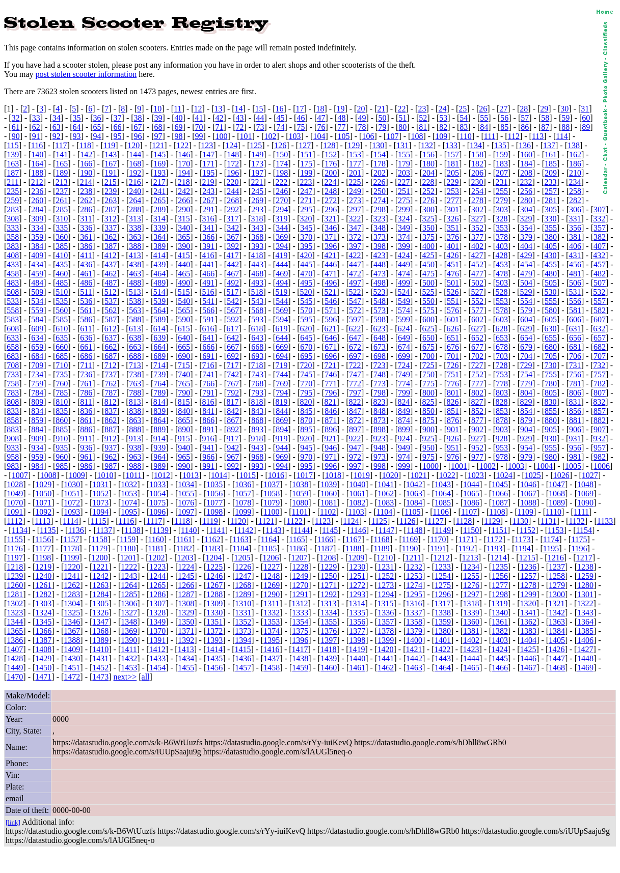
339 (159, 227)
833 (13, 411)
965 (184, 457)
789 (159, 392)
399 (404, 246)
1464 (443, 667)
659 (37, 347)
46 (300, 118)
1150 (471, 530)
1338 (443, 612)
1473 (100, 676)
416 (208, 255)
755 (551, 374)
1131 (548, 521)
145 (159, 154)
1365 (15, 631)
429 (526, 255)
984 (37, 466)
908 (13, 438)
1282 (43, 594)
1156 (43, 539)
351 (453, 227)
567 (233, 310)
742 (233, 374)
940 (184, 447)
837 (110, 411)
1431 (100, 658)
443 (257, 264)
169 (159, 163)
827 (477, 402)
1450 (43, 667)
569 (282, 310)
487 (110, 282)
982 (600, 457)
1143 (273, 530)
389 (159, 246)
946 (331, 447)
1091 (15, 512)
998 (379, 466)
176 (331, 163)
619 (282, 328)
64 (77, 127)
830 (550, 402)
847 (355, 411)
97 (158, 136)
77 (341, 127)
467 (233, 273)
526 (452, 292)
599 (404, 319)
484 (37, 282)
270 (282, 200)
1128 (464, 521)
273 (355, 200)
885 (62, 429)
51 (402, 118)
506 (575, 282)
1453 (129, 667)
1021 (419, 475)
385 (62, 246)
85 (504, 127)
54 (464, 118)
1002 (487, 466)
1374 (271, 631)
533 (13, 301)
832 (599, 402)
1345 (43, 621)
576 (453, 310)
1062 (386, 493)
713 (135, 365)
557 (600, 301)
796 (331, 392)
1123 (323, 521)
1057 (243, 493)
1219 (43, 566)
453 (502, 264)
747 (355, 374)
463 (135, 273)
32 (16, 118)
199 (306, 172)
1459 (300, 667)
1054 (157, 493)
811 (86, 402)
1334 (328, 612)
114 (562, 136)
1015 (247, 475)
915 (184, 438)
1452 (100, 667)
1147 (386, 530)
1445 (500, 658)
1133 (605, 521)
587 (110, 319)
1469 (585, 667)
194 (184, 172)
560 (62, 310)
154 (379, 154)
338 (135, 227)
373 (379, 237)
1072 (72, 502)
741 (208, 374)
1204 (213, 557)
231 (501, 182)
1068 (557, 493)
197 (257, 172)
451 (453, 264)
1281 (15, 594)
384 (37, 246)
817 (233, 402)
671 (331, 347)
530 (550, 292)
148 (233, 154)
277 (453, 200)
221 (257, 182)
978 (502, 457)
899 (404, 429)
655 (551, 337)
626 (452, 328)
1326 (100, 612)
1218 (15, 566)
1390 (129, 640)
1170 (438, 539)
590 (184, 319)
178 (379, 163)
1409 (72, 649)
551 (453, 301)
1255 (471, 576)
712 (110, 365)
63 (56, 127)
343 (257, 227)
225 (355, 182)
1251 (357, 576)
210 (575, 172)
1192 (466, 548)
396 (331, 246)
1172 (494, 539)
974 (404, 457)
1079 (271, 502)
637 (110, 337)
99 (199, 136)
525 (428, 292)
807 (600, 392)
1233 (443, 566)
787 (110, 392)
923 (379, 438)
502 (477, 282)
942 (233, 447)
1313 (328, 603)
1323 (15, 612)
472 (355, 273)
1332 (271, 612)
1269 (271, 585)
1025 (533, 475)
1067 (528, 493)
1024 (504, 475)
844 (282, 411)
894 (282, 429)
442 (233, 264)
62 (36, 127)
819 (282, 402)
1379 (414, 631)
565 (184, 310)
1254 (443, 576)
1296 (443, 594)
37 (118, 118)
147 (208, 154)
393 (257, 246)
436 (86, 264)
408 (13, 255)
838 (135, 411)
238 (86, 191)
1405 (557, 640)
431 (575, 255)
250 (379, 191)
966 (208, 457)
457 (600, 264)
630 (550, 328)
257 (551, 191)
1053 (129, 493)
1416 (271, 649)
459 (37, 273)
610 (62, 328)
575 (428, 310)
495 (306, 282)
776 (453, 383)
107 (392, 136)
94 (97, 136)
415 (184, 255)
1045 (500, 484)
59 (565, 118)
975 (428, 457)
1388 (72, 640)
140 (37, 154)
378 (502, 237)
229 (452, 182)
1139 (161, 530)
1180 (128, 548)
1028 (15, 484)
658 (13, 347)
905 (551, 429)
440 (184, 264)
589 (159, 319)
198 (282, 172)
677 (477, 347)
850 (428, 411)
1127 (435, 521)
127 (305, 145)
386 (86, 246)
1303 (43, 603)
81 (423, 127)
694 (282, 356)
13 (218, 108)
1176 (14, 548)
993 (257, 466)
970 (306, 457)
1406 (585, 640)
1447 (557, 658)
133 (451, 145)
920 (306, 438)
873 (379, 420)
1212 (442, 557)
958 (13, 457)
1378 (386, 631)
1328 (157, 612)
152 (331, 154)
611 (86, 328)
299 (404, 209)
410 (62, 255)
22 (401, 108)
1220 (72, 566)
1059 (300, 493)
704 (526, 356)
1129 (492, 521)
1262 (72, 585)
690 (184, 356)
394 (282, 246)
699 (404, 356)
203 (404, 172)
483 (13, 282)
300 (428, 209)
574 (404, 310)
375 (428, 237)
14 (239, 108)
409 (37, 255)
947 (355, 447)
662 (110, 347)
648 (379, 337)
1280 (585, 585)
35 (77, 118)
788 (135, 392)
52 (423, 118)
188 (37, 172)
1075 (157, 502)
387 (110, 246)
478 (502, 273)
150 (282, 154)
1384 (557, 631)
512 (110, 292)
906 (575, 429)
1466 (500, 667)
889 (159, 429)
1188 (353, 548)
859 (37, 420)
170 (184, 163)
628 (501, 328)
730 (550, 365)
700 (428, 356)
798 (379, 392)
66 (118, 127)
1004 (544, 466)
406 (575, 246)
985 (62, 466)
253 (453, 191)
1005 (573, 466)
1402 (471, 640)
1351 (214, 621)
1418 (328, 649)
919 (282, 438)
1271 (328, 585)
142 (86, 154)
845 (306, 411)
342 (233, 227)
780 (551, 383)
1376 (328, 631)
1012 (162, 475)
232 (526, 182)
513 (135, 292)
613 (135, 328)
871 (331, 420)
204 (428, 172)
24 (442, 108)
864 (159, 420)
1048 (585, 484)
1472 (72, 676)
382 (600, 237)
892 (233, 429)
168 (135, 163)
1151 (499, 530)
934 (37, 447)
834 (37, 411)
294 (282, 209)
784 (37, 392)
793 (257, 392)
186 (575, 163)
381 (575, 237)
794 (282, 392)
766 (208, 383)
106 (368, 136)
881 (575, 420)
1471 (43, 676)
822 (355, 402)
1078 (243, 502)
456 (575, 264)
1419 (357, 649)
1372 (214, 631)
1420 (386, 649)
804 (526, 392)
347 (355, 227)
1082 (357, 502)
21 (381, 108)
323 (379, 218)
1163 (240, 539)
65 (97, 127)
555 (551, 301)
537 (110, 301)
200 (331, 172)
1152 (527, 530)
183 (502, 163)
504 (526, 282)
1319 (499, 603)
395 (306, 246)
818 (257, 402)
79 (382, 127)
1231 (386, 566)
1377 (357, 631)
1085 (443, 502)
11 (177, 108)
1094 (100, 512)
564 (159, 310)
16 (280, 108)
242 (184, 191)
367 (233, 237)
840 (184, 411)
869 (282, 420)
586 (86, 319)
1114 (70, 521)
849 (404, 411)
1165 (297, 539)
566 (208, 310)
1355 (328, 621)
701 (453, 356)
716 (208, 365)
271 (306, 200)
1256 (500, 576)
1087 (500, 502)
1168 (381, 539)
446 (331, 264)
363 (135, 237)
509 (37, 292)
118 (85, 145)
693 (257, 356)
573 (379, 310)
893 (257, 429)
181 (453, 163)
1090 (585, 502)
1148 (414, 530)
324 (403, 218)
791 (208, 392)
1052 (100, 493)
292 (233, 209)
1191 (438, 548)
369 (282, 237)
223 (306, 182)
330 (550, 218)
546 (331, 301)
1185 (269, 548)
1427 (585, 649)
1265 (157, 585)
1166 (325, 539)
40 (179, 118)
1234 (471, 566)
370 (306, 237)
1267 (214, 585)
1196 (579, 548)
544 (282, 301)
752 (477, 374)
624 (403, 328)
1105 (412, 512)
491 (208, 282)
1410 (100, 649)
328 (501, 218)
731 (575, 365)
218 (184, 182)
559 (37, 310)
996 (331, 466)
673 (379, 347)
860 (62, 420)
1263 (100, 585)
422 (355, 255)
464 (159, 273)
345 (306, 227)
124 (231, 145)
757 (600, 374)
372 (355, 237)
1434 (186, 658)
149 (257, 154)
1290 (271, 594)
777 (477, 383)
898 (379, 429)
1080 (300, 502)
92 (56, 136)
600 (428, 319)
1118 (182, 521)
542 (233, 301)
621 (331, 328)
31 (585, 108)
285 (62, 209)
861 (86, 420)
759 (37, 383)
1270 (300, 585)
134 (476, 145)
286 (86, 209)
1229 (328, 566)
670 (306, 347)
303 (502, 209)
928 (501, 438)
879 (526, 420)
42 (219, 118)
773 (379, 383)
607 (600, 319)
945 (306, 447)
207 (502, 172)
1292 (328, 594)
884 (37, 429)
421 (331, 255)
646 (331, 337)
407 (600, 246)
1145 (330, 530)
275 (404, 200)
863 (135, 420)
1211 (413, 557)
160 (526, 154)
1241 (72, 576)
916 (208, 438)
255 (502, 191)
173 (257, 163)
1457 (243, 667)
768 (257, 383)
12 (198, 108)
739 (159, 374)
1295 (414, 594)
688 (135, 356)
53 (443, 118)
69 (179, 127)
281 (551, 200)
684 (37, 356)
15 (259, 108)
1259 (585, 576)
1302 (15, 603)
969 (282, 457)
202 (379, 172)
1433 (157, 658)
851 (453, 411)
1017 (304, 475)
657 (600, 337)
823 (379, 402)
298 (379, 209)
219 (208, 182)
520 (306, 292)
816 (208, 402)
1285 (129, 594)
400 (428, 246)
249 (355, 191)
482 (600, 273)
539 (159, 301)
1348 (129, 621)
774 (404, 383)
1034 (186, 484)
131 (402, 145)
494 (282, 282)
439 (159, 264)
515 (184, 292)
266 (184, 200)
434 (37, 264)
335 (62, 227)
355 (551, 227)
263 (110, 200)
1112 (14, 521)
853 (502, 411)
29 (544, 108)
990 (184, 466)
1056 (214, 493)
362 (110, 237)
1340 (500, 612)
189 (62, 172)
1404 (528, 640)
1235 (500, 566)
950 (428, 447)
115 (12, 145)
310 (62, 218)
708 (13, 365)
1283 (72, 594)
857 (600, 411)
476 (453, 273)
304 (526, 209)
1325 (72, 612)
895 (306, 429)
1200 (100, 557)
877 (477, 420)
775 (428, 383)
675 (428, 347)
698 (379, 356)
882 (600, 420)
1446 (528, 658)
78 (362, 127)
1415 (243, 649)
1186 (297, 548)
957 (600, 447)
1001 (459, 466)
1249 (300, 576)
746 (331, 374)
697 (355, 356)
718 (257, 365)
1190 (410, 548)
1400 (414, 640)
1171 (466, 539)
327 (477, 218)
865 (184, 420)
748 (379, 374)
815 (184, 402)
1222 (129, 566)
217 (159, 182)
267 (208, 200)
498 (379, 282)
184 (526, 163)
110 (465, 136)
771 (331, 383)
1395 (271, 640)
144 (135, 154)
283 (13, 209)
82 (443, 127)
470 (306, 273)
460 (62, 273)
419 (282, 255)
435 (62, 264)
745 (306, 374)
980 (551, 457)
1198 (43, 557)
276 (428, 200)
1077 (214, 502)
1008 (48, 475)
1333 (300, 612)
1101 (300, 512)
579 (526, 310)
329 (526, 218)
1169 (410, 539)
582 (600, 310)
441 (208, 264)
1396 (300, 640)
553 (502, 301)
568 (257, 310)
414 (159, 255)
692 (233, 356)
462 (110, 273)
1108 (497, 512)
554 (526, 301)
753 (502, 374)
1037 (271, 484)
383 (13, 246)
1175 (579, 539)
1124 (351, 521)
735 (62, 374)
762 (110, 383)
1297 (471, 594)
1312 (300, 603)
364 (159, 237)
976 (453, 457)
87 (545, 127)
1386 (15, 640)
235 (13, 191)
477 (477, 273)
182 (477, 163)
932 (599, 438)
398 (379, 246)
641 (208, 337)
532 (599, 292)
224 (331, 182)
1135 (48, 530)
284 (37, 209)
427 (477, 255)
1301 (585, 594)
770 (306, 383)
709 (37, 365)
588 (135, 319)
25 (463, 108)
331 (575, 218)
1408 (43, 649)
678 (502, 347)
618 (257, 328)
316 (208, 218)
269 (257, 200)
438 (135, 264)
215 (110, 182)
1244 (157, 576)
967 (233, 457)
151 (306, 154)
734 (37, 374)
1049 (15, 493)
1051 (72, 493)
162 (575, 154)
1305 (100, 603)
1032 (129, 484)
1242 (100, 576)
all (146, 676)
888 (135, 429)
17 (299, 108)
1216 (556, 557)
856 (575, 411)
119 (109, 145)
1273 (386, 585)
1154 (583, 530)
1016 (276, 475)
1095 (129, 512)
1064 (443, 493)
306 (575, 209)
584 (37, 319)
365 (184, 237)
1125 (379, 521)
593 (257, 319)
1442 (414, 658)
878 (502, 420)
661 (86, 347)
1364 (585, 621)
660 (62, 347)
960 (62, 457)
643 (257, 337)
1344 (15, 621)
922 (355, 438)
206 (477, 172)
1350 (186, 621)
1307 (157, 603)
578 (502, 310)
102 (270, 136)
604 (526, 319)
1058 (271, 493)
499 (404, 282)
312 (110, 218)
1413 (186, 649)
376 (453, 237)
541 (208, 301)
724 (403, 365)
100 (221, 136)
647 (355, 337)
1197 (14, 557)
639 (159, 337)
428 (501, 255)
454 (526, 264)
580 (551, 310)
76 (321, 127)
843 (257, 411)
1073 (100, 502)
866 (208, 420)
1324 (43, 612)
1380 (443, 631)
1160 (156, 539)
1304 (72, 603)
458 (13, 273)
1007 (20, 475)
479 (526, 273)
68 (158, 127)
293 (257, 209)
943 (257, 447)
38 (138, 118)
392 (233, 246)
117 (61, 145)
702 (477, 356)
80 (402, 127)
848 (379, 411)
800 (428, 392)
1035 (214, 484)
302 (477, 209)
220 (233, 182)
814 (159, 402)
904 (526, 429)
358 (13, 237)
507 (600, 282)
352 (477, 227)
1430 (72, 658)
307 (600, 209)
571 (331, 310)
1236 (528, 566)
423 (379, 255)
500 (428, 282)
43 (239, 118)
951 (453, 447)
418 (257, 255)
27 (503, 108)
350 (428, 227)
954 (526, 447)
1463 (414, 667)
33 (36, 118)
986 (86, 466)
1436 (243, 658)
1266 (186, 585)
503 (502, 282)
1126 (407, 521)
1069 (585, 493)
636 (86, 337)
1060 (328, 493)
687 (110, 356)
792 (233, 392)
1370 (157, 631)
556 (575, 301)
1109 (525, 512)
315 (184, 218)
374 (404, 237)
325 (428, 218)
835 (62, 411)
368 (257, 237)
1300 (557, 594)
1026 (561, 475)
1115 (98, 521)
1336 (386, 612)
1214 (499, 557)
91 (36, 136)
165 (62, 163)
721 (331, 365)
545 (306, 301)
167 (110, 163)
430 (550, 255)
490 (184, 282)
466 (208, 273)
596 (331, 319)
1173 (522, 539)
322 (355, 218)
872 (355, 420)
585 (62, 319)
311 (86, 218)
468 (257, 273)
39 (158, 118)
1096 (157, 512)
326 (452, 218)
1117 (154, 521)
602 (477, 319)
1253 (414, 576)
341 (208, 227)
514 (159, 292)
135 (500, 145)
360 (62, 237)
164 (37, 163)
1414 (214, 649)
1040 (357, 484)
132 (427, 145)
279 (502, 200)
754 (526, 374)
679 (526, 347)
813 (135, 402)
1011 (134, 475)
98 (179, 136)
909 (37, 438)
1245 (186, 576)
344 (282, 227)
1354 (300, 621)
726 (452, 365)
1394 (243, 640)
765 (184, 383)
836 (86, 411)
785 (62, 392)
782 (600, 383)
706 (575, 356)
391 (208, 246)
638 (135, 337)
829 (526, 402)
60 (586, 118)
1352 (243, 621)
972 (355, 457)
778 (502, 383)
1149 (443, 530)
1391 (157, 640)
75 (300, 127)
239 (110, 191)
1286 (157, 594)
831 (575, 402)
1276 (471, 585)
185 (551, 163)
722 (355, 365)
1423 (471, 649)
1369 (129, 631)
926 (452, 438)
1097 (186, 512)
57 (525, 118)
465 (184, 273)
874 (404, 420)
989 (159, 466)
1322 (585, 603)
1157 (71, 539)
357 (600, 227)
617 (233, 328)
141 (62, 154)
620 (306, 328)
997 (355, 466)
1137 (104, 530)
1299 (528, 594)
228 (428, 182)
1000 (430, 466)
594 (282, 319)
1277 (500, 585)
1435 (214, 658)
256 (526, 191)
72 (239, 127)
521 (331, 292)
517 (233, 292)
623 (379, 328)
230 (477, 182)
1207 (299, 557)
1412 (157, 649)
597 (355, 319)
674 (404, 347)
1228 (300, 566)
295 (306, 209)
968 (257, 457)
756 (575, 374)
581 (575, 310)
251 (404, 191)
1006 (602, 466)
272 (331, 200)
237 (62, 191)
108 (417, 136)
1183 (212, 548)
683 (13, 356)
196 (233, 172)
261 (62, 200)
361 (86, 237)
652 (477, 337)
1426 (556, 649)
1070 (15, 502)
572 (355, 310)
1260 (15, 585)
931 (575, 438)
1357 (386, 621)
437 (110, 264)
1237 (557, 566)
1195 (551, 548)
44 (260, 118)
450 (428, 264)
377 (477, 237)
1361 (500, 621)
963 (135, 457)
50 (382, 118)
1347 (100, 621)
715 (184, 365)
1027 (590, 475)
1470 (15, 676)
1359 (443, 621)
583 (13, 319)
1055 (186, 493)
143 (110, 154)
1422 (443, 649)
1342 (557, 612)
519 (282, 292)
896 (331, 429)
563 (135, 310)
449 (404, 264)
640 (184, 337)
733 (13, 374)
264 (135, 200)
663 (135, 347)
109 (441, 136)
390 (184, 246)
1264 (129, 585)
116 (37, 145)
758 (13, 383)
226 (379, 182)
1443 (443, 658)
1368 (100, 631)
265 (159, 200)
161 (551, 154)
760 (62, 383)
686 (86, 356)
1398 (357, 640)
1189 (381, 548)
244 (233, 191)
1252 (386, 576)
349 (404, 227)
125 (256, 145)
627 (477, 328)
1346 (72, 621)
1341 (528, 612)
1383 (528, 631)
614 (159, 328)
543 (257, 301)
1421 (414, 649)
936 (86, 447)
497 (355, 282)
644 (282, 337)
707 (600, 356)
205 (453, 172)
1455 (186, 667)
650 (428, 337)
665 (184, 347)
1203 (185, 557)
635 (62, 337)
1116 (126, 521)
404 (526, 246)
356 (575, 227)
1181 (156, 548)
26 (483, 108)
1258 (557, 576)
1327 (129, 612)
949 (404, 447)
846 (331, 411)
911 (86, 438)
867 (233, 420)
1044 (471, 484)
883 (13, 429)
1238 (585, 566)
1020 (390, 475)
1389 (100, 640)
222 (282, 182)
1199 (71, 557)
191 (110, 172)
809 (37, 402)
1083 (386, 502)
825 (428, 402)
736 (86, 374)
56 (504, 118)
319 (282, 218)
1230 (357, 566)
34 (56, 118)
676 (453, 347)
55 (484, 118)
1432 (129, 658)
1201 (128, 557)
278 (477, 200)
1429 (43, 658)
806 (575, 392)
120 (133, 145)
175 (306, 163)
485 (62, 282)
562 (110, 310)
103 (294, 136)
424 (403, 255)
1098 (214, 512)
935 (62, 447)
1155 (14, 539)
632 (599, 328)
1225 (214, 566)
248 (331, 191)
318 (257, 218)
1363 (557, 621)
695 (306, 356)
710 (62, 365)
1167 (353, 539)
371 (331, 237)
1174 (551, 539)
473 (379, 273)
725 (428, 365)
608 (13, 328)
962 (110, 457)
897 (355, 429)
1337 (414, 612)
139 (13, 154)
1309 (214, 603)
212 (37, 182)
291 (208, 209)
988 (135, 466)
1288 (214, 594)
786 (86, 392)
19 (340, 108)
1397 (328, 640)
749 (404, 374)
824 (403, 402)
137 (549, 145)
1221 (100, 566)
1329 (186, 612)
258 (575, 191)
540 (184, 301)
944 (282, 447)
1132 (576, 521)
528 (501, 292)
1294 (386, 594)
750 (428, 374)
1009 (77, 475)
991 (208, 466)
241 (159, 191)
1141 (217, 530)
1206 (270, 557)
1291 (300, 594)
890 (184, 429)
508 (13, 292)
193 (159, 172)
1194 (522, 548)
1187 (325, 548)
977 (477, 457)
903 (502, 429)
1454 (157, 667)
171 (208, 163)
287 (110, 209)
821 (331, 402)
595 (306, 319)
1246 (214, 576)
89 (586, 127)
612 (110, 328)
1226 (243, 566)
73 (260, 127)
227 (403, 182)
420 (306, 255)
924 (403, 438)
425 (428, 255)
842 (233, 411)
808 (13, 402)
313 (135, 218)
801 (453, 392)
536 (86, 301)
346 (331, 227)
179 (404, 163)
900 (428, 429)
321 (331, 218)
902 (477, 429)
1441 (386, 658)
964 (159, 457)
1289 (243, 594)
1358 (414, 621)
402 (477, 246)
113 (538, 136)
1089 (557, 502)
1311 (271, 603)
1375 (300, 631)
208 (526, 172)
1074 (129, 502)
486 (86, 282)
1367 (72, 631)
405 (551, 246)
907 (600, 429)
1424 (499, 649)
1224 (186, 566)
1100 (271, 512)
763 (135, 383)
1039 (328, 484)
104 (319, 136)
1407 (15, 649)
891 (208, 429)
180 (428, 163)
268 (233, 200)
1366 (43, 631)
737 (110, 374)
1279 (557, 585)
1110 (553, 512)
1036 (243, 484)
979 (526, 457)
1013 (190, 475)
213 (62, 182)
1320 (528, 603)
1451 (72, 667)
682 (600, 347)
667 (233, 347)
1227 (271, 566)
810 (62, 402)
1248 (271, 576)
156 (428, 154)
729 (526, 365)
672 (355, 347)
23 (422, 108)
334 (37, 227)
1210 (384, 557)
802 (477, 392)
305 (551, 209)
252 (428, 191)
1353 (271, 621)
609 (37, 328)
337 (110, 227)
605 (551, 319)
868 (257, 420)
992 (233, 466)
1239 (15, 576)
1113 (42, 521)
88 (565, 127)
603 (502, 319)
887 (110, 429)
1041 (386, 484)
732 (599, 365)
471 (331, 273)
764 (159, 383)
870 (306, 420)
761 (86, 383)
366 (208, 237)
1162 (212, 539)
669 (282, 347)
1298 (500, 594)
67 (138, 127)
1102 (328, 512)
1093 (72, 512)
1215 (527, 557)
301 (453, 209)
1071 (43, 502)
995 (306, 466)
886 (86, 429)
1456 (214, 667)
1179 (99, 548)
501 (453, 282)
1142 (245, 530)
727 (477, 365)
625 (428, 328)
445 (306, 264)
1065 (471, 493)
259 (13, 200)
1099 (243, 512)
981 (575, 457)
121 (158, 145)
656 (575, 337)
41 (199, 118)
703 (502, 356)
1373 (243, 631)
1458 (271, 667)
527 (477, 292)
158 (477, 154)
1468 (557, 667)
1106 (441, 512)
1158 (99, 539)
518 (257, 292)
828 (501, 402)
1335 (357, 612)
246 (282, 191)
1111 (581, 512)
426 (452, 255)
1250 (328, 576)
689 (159, 356)
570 (306, 310)
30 (564, 108)
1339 (471, 612)
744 (282, 374)
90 (16, 136)
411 (86, 255)
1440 (357, 658)
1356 (357, 621)
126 (280, 145)
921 (331, 438)
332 (599, 218)
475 (428, 273)
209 (551, 172)
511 (86, 292)
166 (86, 163)
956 (575, 447)
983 (13, 466)
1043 (443, 484)
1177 (43, 548)
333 (13, 227)
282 (575, 200)
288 (135, 209)
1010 (105, 475)
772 (355, 383)
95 (118, 136)
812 (110, 402)
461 (86, 273)
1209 (356, 557)
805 (551, 392)
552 (477, 301)
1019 (362, 475)
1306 (129, 603)
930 (550, 438)
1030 (72, 484)
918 (257, 438)
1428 (15, 658)
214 (86, 182)
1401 (443, 640)
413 (135, 255)
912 (110, 438)
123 (207, 145)
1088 (528, 502)
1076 (186, 502)
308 (13, 218)
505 (551, 282)
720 (306, 365)
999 (404, 466)
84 (484, 127)
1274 (414, 585)
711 (86, 365)
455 (551, 264)
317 (233, 218)
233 (550, 182)
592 (233, 319)
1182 (184, 548)
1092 (43, 512)
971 (331, 457)
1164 (269, 539)
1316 (414, 603)
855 (551, 411)
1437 (271, 658)
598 (379, 319)
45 (280, 118)
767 (233, 383)
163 (13, 163)
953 (502, 447)
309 (37, 218)
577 (477, 310)
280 (526, 200)
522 (355, 292)
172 (233, 163)
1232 (414, 566)
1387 (43, 640)
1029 (43, 484)
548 (379, 301)
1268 (243, 585)
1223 (157, 566)
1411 (129, 649)
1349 (157, 621)
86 (525, 127)
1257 (528, 576)
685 (62, 356)
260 (37, 200)
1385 (585, 631)
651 (453, 337)
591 (208, 319)
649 (404, 337)
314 (159, 218)
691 (208, 356)
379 (526, 237)
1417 (300, 649)
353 (502, 227)
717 (233, 365)
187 (13, 172)
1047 (557, 484)
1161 (184, 539)
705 (551, 356)
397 (355, 246)
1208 (327, 557)
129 (353, 145)
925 (428, 438)
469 (282, 273)
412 (110, 255)
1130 (520, 521)
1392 (186, 640)
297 (355, 209)
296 (331, 209)
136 (525, 145)
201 (355, 172)
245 (257, 191)
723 (379, 365)
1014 (219, 475)
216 (135, 182)
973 (379, 457)
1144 (302, 530)
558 (13, 310)
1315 (386, 603)
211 (12, 182)
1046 (528, 484)
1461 (357, 667)
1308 (186, 603)
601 (453, 319)
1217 (584, 557)
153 (355, 154)
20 (361, 108)
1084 (414, 502)
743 (257, 374)
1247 (243, 576)
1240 (43, 576)
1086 (471, 502)
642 (233, 337)
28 (524, 108)
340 (184, 227)
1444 (471, 658)
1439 (328, 658)
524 (403, 292)
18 (320, 108)
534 (37, 301)
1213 (470, 557)
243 (208, 191)
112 (514, 136)
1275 (443, 585)
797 (355, 392)
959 (37, 457)
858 (13, 420)
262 (86, 200)
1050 (43, 493)
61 (16, 127)
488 (135, 282)
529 (526, 292)
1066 (500, 493)
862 (110, 420)
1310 (243, 603)
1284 (100, 594)
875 (428, 420)
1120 (238, 521)
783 (13, 392)
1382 (500, 631)
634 (37, 337)
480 (551, 273)
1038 (300, 484)
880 (551, 420)
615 (184, 328)
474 (404, 273)
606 (575, 319)
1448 (585, 658)
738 (135, 374)
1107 (469, 512)
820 (306, 402)
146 (184, 154)
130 (378, 145)
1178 (71, 548)
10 (157, 108)
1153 (555, 530)
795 (306, 392)
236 (37, 191)
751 (453, 374)
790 (184, 392)
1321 (556, 603)
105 (343, 136)
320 (306, 218)
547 (355, 301)
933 (13, 447)
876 (453, 420)
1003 (516, 466)
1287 (186, 594)
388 (135, 246)
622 (355, 328)
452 (477, 264)
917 (233, 438)
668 (257, 347)
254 (477, 191)
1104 (384, 512)
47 (321, 118)
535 (62, 301)
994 (282, 466)
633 (13, 337)
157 (453, 154)
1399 (386, 640)
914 (159, 438)
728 (501, 365)
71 (219, 127)
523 (379, 292)
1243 (129, 576)
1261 (43, 585)
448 (379, 264)
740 (184, 374)
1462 (386, 667)
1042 (414, 484)
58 (545, 118)
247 (306, 191)
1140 (189, 530)
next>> (125, 676)
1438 (300, 658)
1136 (76, 530)
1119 (210, 521)
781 (575, 383)
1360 (471, 621)
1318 (471, 603)
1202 (156, 557)
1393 (214, 640)
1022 (447, 475)
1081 (328, 502)
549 (404, 301)
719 (282, 365)
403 (502, 246)
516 (208, 292)
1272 (357, 585)
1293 (357, 594)
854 (526, 411)
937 (110, 447)
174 (282, 163)
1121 (266, 521)
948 (379, 447)
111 (490, 136)
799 (404, 392)
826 (452, 402)
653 (502, 337)
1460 (328, 667)
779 (526, 383)
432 (599, 255)
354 (526, 227)
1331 (243, 612)
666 (208, 347)
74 (280, 127)
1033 (157, 484)
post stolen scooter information (86, 74)
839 (159, 411)
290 (184, 209)
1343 (585, 612)
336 (86, 227)
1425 (528, 649)
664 (159, 347)
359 (37, 237)
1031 (100, 484)
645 (306, 337)
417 (233, 255)
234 (575, 182)
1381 (471, 631)
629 (526, 328)
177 (355, 163)
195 (208, 172)
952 (477, 447)
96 (138, 136)
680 (551, 347)
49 (362, 118)
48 (341, 118)
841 (208, 411)
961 (86, 457)
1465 (471, 667)
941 (208, 447)
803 (502, 392)
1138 (132, 530)
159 (502, 154)
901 (453, 429)
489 (159, 282)
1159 (128, 539)
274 (379, 200)
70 (199, 127)
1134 (20, 530)
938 (135, 447)
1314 (357, 603)
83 (464, 127)
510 (62, 292)
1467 (528, 667)
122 (182, 145)
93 (77, 136)
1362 (528, 621)
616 (208, 328)
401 (453, 246)
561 (86, 310)
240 (135, 191)
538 (135, 301)
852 (477, 411)
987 (110, 466)
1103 (356, 512)
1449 (15, 667)
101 (245, 136)
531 (575, 292)
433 (13, 264)
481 (575, 273)
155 (404, 154)
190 (86, 172)
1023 (476, 475)
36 (97, 118)
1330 (214, 612)
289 (159, 209)
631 (575, 328)
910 (62, 438)
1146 (358, 530)
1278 (528, 585)
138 (574, 145)
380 (551, 237)
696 (331, 356)
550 (428, 301)
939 (159, 447)
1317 (443, 603)
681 (575, 347)
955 (551, 447)
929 (526, 438)
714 (159, 365)
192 (135, 172)
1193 (494, 548)
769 (282, 383)
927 (477, 438)
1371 (186, 631)
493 (257, 282)
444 (282, 264)
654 (526, 337)
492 (233, 282)
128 (329, 145)
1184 (240, 548)
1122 (294, 521)
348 (379, 227)
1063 (414, 493)
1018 (333, 475)
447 (355, 264)
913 (135, 438)
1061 (357, 493)
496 (331, 282)
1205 (242, 557)
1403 (500, 640)
